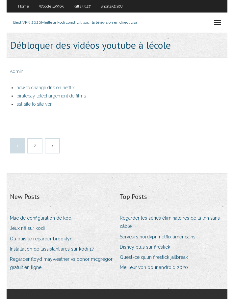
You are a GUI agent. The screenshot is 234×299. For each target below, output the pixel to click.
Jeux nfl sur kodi (27, 228)
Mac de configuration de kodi (41, 218)
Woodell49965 (51, 6)
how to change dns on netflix (45, 87)
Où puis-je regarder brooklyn (41, 238)
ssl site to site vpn (34, 104)
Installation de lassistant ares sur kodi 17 (52, 249)
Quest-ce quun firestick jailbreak (154, 257)
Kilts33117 (82, 6)
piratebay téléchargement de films (51, 95)
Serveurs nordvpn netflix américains (157, 236)
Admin (16, 71)
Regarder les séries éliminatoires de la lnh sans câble (170, 222)
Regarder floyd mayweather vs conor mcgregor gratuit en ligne (61, 263)
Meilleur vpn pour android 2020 (154, 267)
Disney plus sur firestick (145, 247)
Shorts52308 (111, 6)
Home (23, 6)
